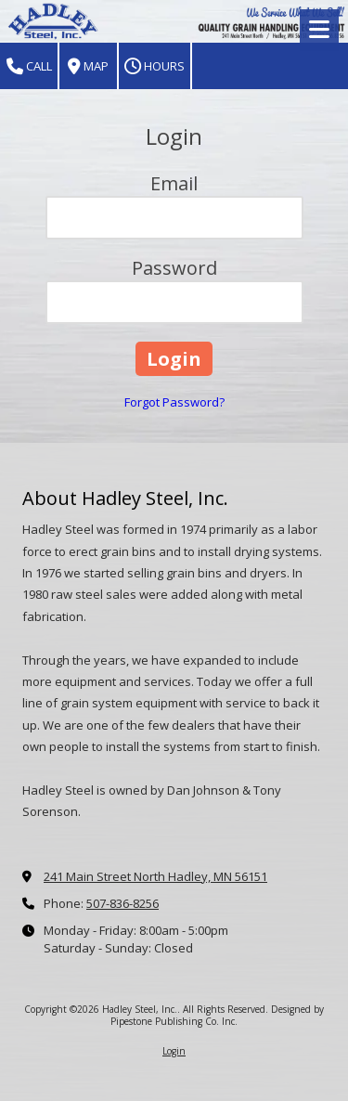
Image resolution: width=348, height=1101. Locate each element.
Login (174, 1050)
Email (174, 183)
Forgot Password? (174, 402)
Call (29, 66)
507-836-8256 (122, 903)
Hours (154, 66)
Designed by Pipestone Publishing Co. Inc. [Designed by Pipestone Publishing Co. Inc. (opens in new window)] (217, 1015)
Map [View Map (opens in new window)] (88, 66)
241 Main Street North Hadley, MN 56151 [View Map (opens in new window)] (155, 876)
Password (174, 267)
